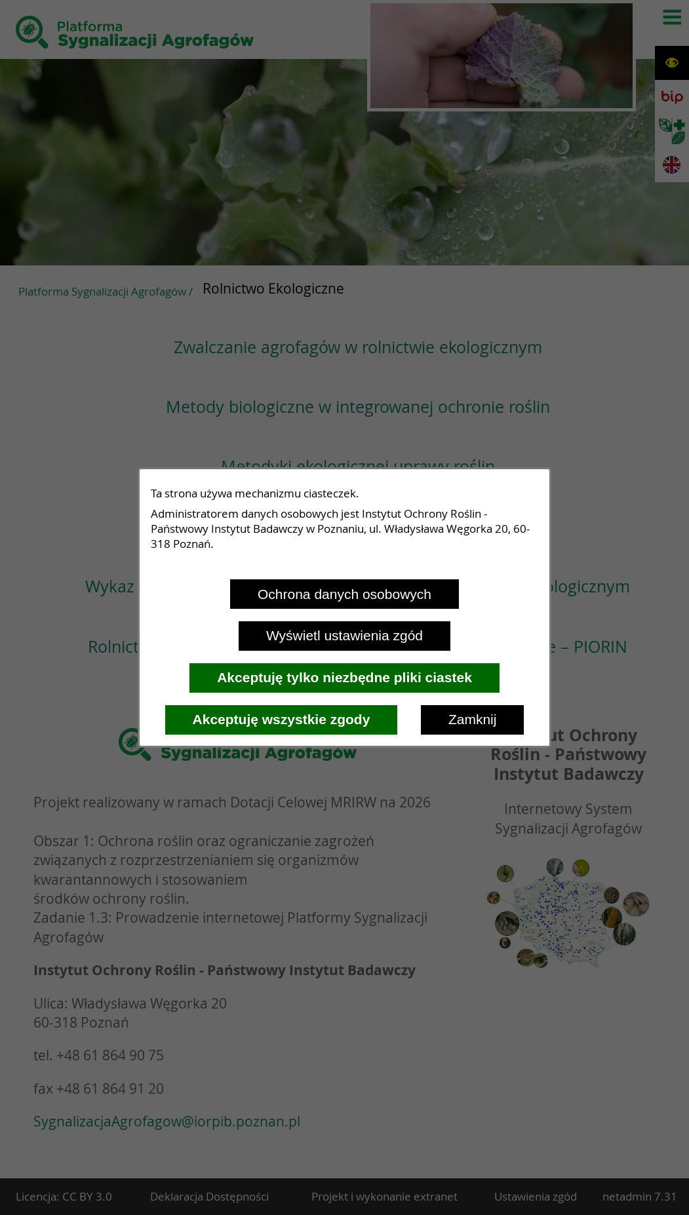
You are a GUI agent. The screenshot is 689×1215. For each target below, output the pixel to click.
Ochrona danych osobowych (344, 594)
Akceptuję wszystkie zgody (281, 719)
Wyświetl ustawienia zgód (344, 635)
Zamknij (472, 719)
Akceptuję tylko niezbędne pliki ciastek (344, 677)
